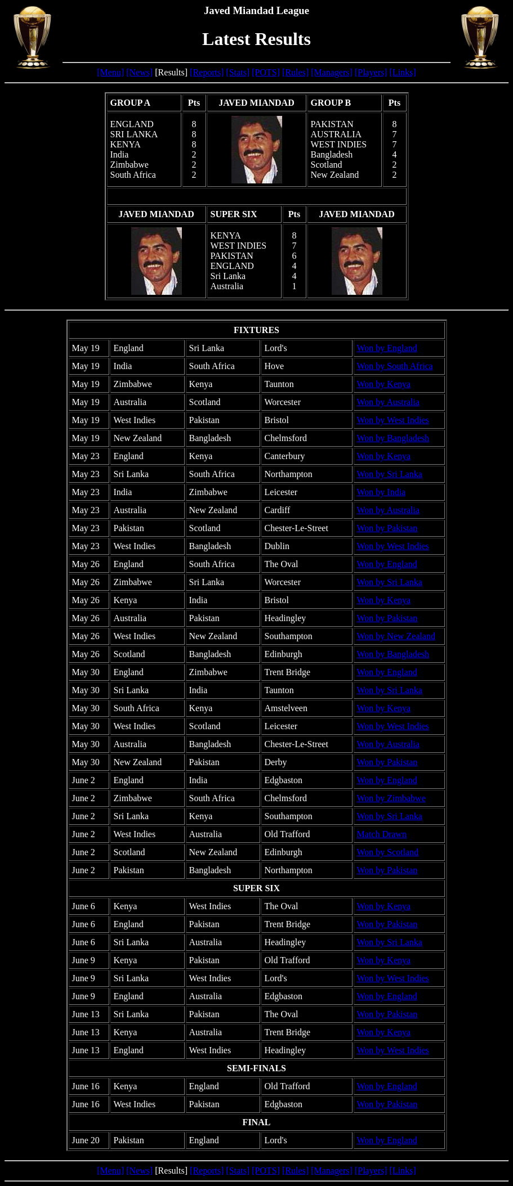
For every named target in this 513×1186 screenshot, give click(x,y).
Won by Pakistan (387, 528)
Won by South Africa (395, 366)
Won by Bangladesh (393, 438)
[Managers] (332, 72)
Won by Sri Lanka (389, 474)
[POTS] (266, 72)
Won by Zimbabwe (391, 798)
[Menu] (110, 72)
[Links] (403, 72)
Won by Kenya (384, 384)
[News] (139, 72)
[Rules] (295, 72)
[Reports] (207, 72)
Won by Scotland (388, 852)
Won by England (387, 348)
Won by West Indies (393, 420)
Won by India (381, 492)
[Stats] (238, 72)
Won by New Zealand (396, 636)
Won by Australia (388, 402)
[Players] (371, 72)
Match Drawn (382, 834)
